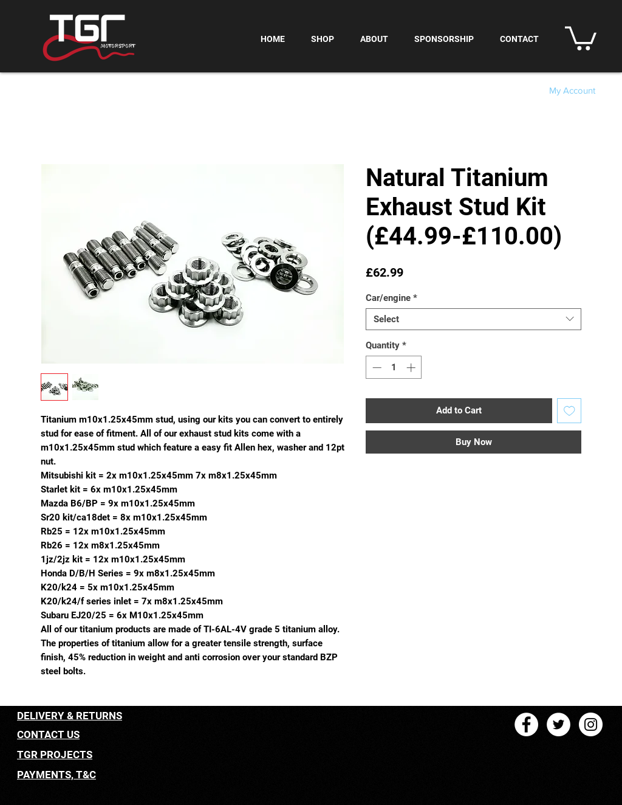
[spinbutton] (394, 367)
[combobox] (473, 319)
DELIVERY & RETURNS (69, 716)
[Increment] (412, 367)
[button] (580, 37)
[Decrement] (375, 367)
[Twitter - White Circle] (558, 724)
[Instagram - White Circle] (591, 724)
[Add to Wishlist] (569, 410)
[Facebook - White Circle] (526, 724)
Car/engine (391, 297)
